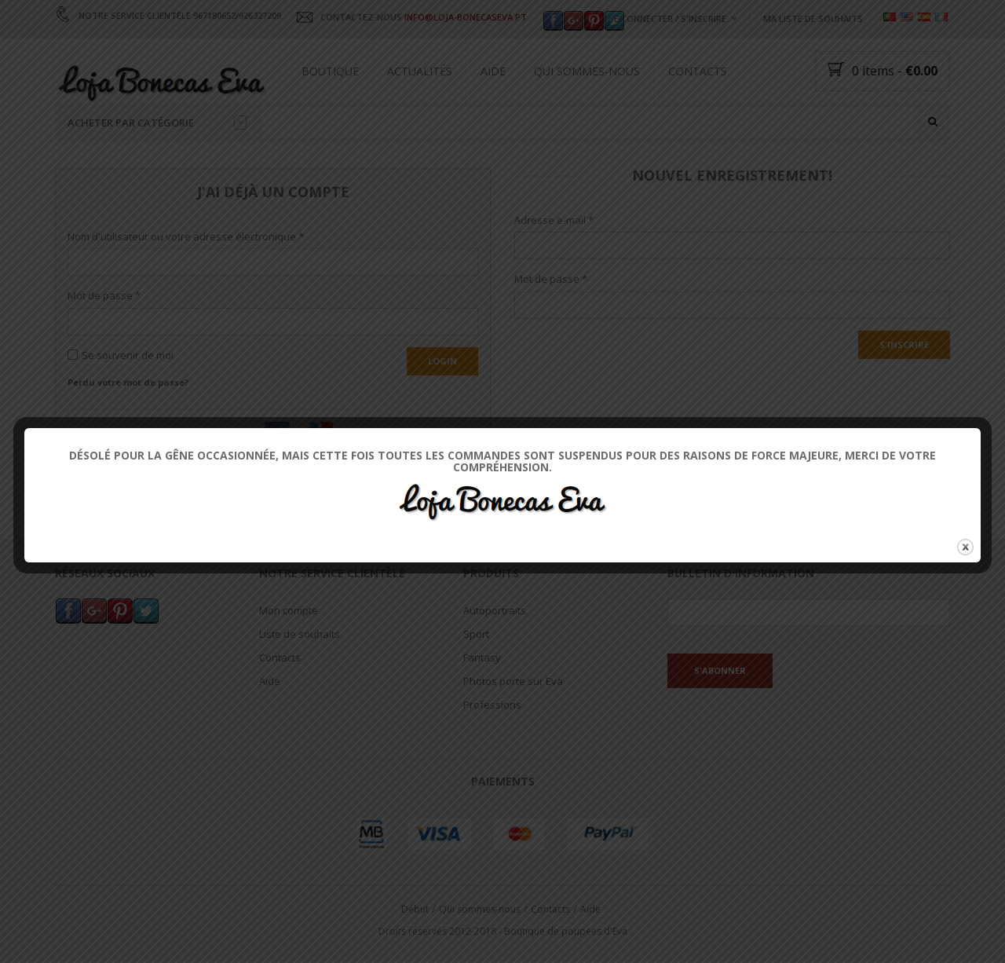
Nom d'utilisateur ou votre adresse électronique (186, 236)
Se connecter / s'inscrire (667, 18)
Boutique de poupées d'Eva (565, 932)
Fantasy (482, 657)
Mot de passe (104, 296)
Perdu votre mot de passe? (128, 382)
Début (415, 909)
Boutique (330, 71)
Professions (492, 705)
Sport (476, 634)
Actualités (419, 71)
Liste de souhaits (299, 634)
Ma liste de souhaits (813, 18)
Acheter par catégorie (157, 122)
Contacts (697, 71)
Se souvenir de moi (121, 356)
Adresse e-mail (554, 220)
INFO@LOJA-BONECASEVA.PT (465, 17)
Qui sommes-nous (587, 71)
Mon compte (288, 610)
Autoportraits (494, 610)
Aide (493, 71)
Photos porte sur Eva (513, 681)
